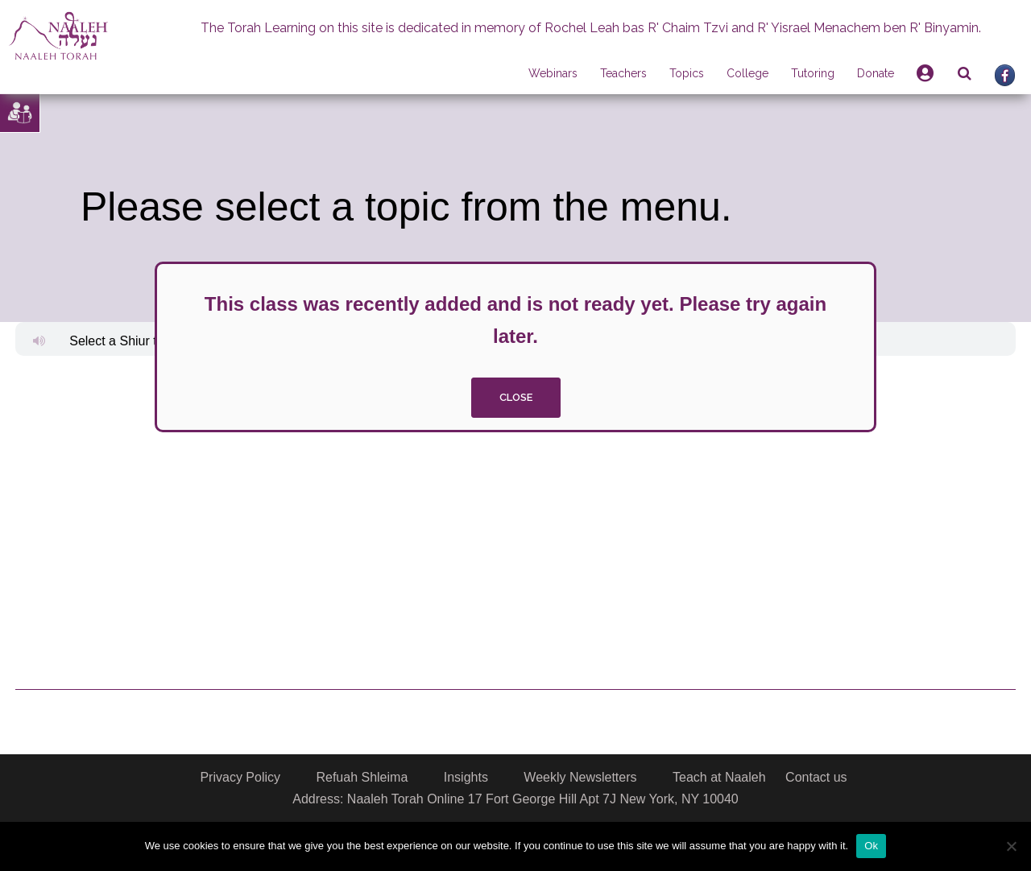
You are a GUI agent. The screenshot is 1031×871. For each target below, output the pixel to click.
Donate (875, 73)
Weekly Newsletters (580, 777)
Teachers (623, 73)
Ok (871, 846)
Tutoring (812, 73)
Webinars (553, 73)
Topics (686, 73)
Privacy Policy (240, 777)
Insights (466, 777)
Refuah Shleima (362, 777)
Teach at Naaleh (719, 777)
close (515, 397)
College (747, 73)
